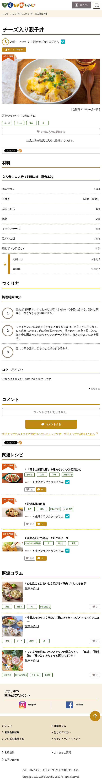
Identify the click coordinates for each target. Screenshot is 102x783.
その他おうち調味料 (33, 543)
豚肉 (29, 509)
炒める (29, 475)
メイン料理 (68, 509)
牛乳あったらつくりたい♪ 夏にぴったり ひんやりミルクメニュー (63, 619)
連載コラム (60, 726)
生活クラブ (50, 770)
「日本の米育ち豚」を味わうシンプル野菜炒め (54, 469)
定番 (73, 543)
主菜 (42, 475)
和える (60, 543)
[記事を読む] (31, 588)
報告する (95, 388)
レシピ (8, 726)
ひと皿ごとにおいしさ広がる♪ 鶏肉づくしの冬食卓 (56, 583)
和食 (54, 475)
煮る (42, 509)
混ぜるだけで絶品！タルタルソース (47, 538)
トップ (5, 14)
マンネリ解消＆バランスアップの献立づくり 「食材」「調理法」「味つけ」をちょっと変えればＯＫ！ (63, 653)
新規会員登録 (12, 732)
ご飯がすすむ (67, 475)
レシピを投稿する (14, 738)
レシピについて (19, 14)
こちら (92, 434)
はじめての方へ (62, 732)
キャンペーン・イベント (67, 738)
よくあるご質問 (62, 752)
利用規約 (9, 752)
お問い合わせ (12, 759)
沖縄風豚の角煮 (36, 503)
